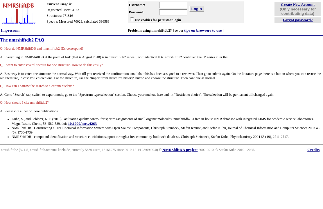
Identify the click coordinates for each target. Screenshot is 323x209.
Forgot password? (298, 20)
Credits (313, 149)
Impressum (10, 30)
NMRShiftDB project (180, 149)
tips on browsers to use (203, 30)
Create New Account (298, 4)
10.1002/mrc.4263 (82, 123)
